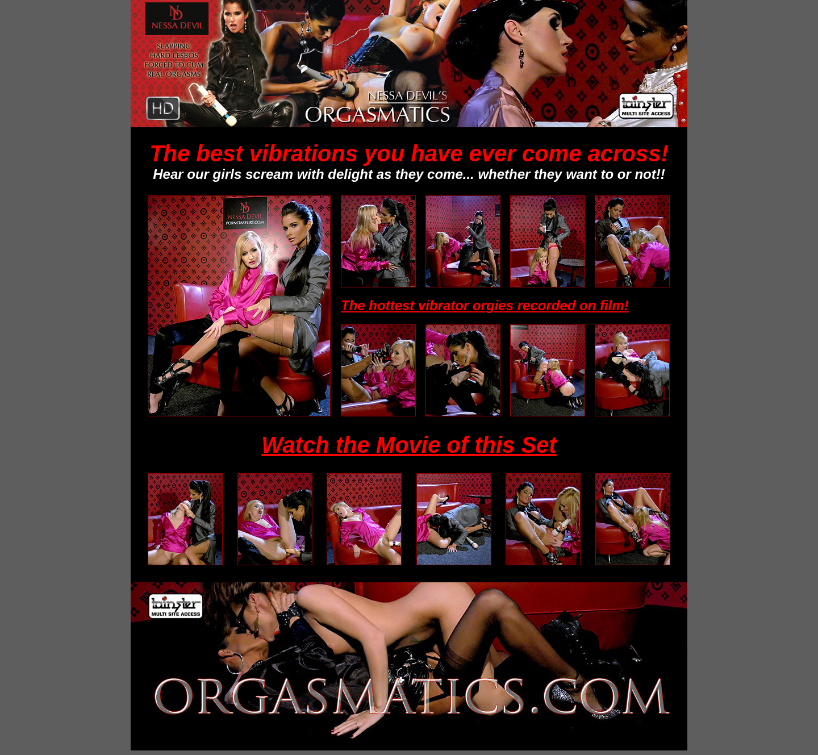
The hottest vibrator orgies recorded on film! (485, 305)
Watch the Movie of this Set (408, 444)
